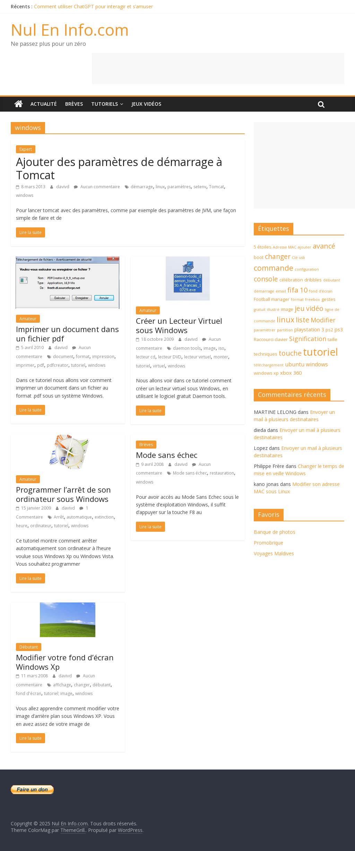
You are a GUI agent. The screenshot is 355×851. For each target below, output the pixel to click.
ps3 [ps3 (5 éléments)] (339, 329)
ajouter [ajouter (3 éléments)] (304, 247)
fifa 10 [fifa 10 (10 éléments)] (297, 290)
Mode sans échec (166, 455)
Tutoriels (104, 104)
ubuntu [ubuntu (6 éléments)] (294, 364)
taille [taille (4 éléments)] (332, 339)
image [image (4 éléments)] (287, 309)
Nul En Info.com (70, 29)
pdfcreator (57, 365)
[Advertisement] (218, 68)
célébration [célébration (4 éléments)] (291, 280)
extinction (104, 517)
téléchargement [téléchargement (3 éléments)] (269, 365)
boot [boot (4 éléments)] (258, 257)
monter (221, 357)
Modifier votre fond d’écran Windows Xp (65, 661)
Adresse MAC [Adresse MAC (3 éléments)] (284, 247)
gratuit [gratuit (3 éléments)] (260, 309)
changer (82, 685)
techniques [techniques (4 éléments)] (265, 354)
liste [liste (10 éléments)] (302, 319)
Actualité (44, 104)
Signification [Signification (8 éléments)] (307, 339)
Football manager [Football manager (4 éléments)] (271, 299)
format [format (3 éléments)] (297, 299)
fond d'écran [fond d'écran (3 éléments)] (320, 291)
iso (221, 348)
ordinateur (40, 526)
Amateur (27, 319)
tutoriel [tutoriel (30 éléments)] (320, 352)
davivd (63, 187)
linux (160, 187)
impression (103, 356)
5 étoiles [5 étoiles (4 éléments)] (262, 247)
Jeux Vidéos (146, 104)
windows (24, 195)
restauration (222, 473)
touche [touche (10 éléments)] (290, 353)
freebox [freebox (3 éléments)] (312, 299)
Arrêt (59, 517)
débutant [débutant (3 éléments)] (331, 280)
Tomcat (216, 187)
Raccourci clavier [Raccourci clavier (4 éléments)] (271, 339)
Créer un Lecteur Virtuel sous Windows (179, 325)
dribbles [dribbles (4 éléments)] (313, 280)
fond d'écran (28, 693)
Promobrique (268, 542)
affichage (62, 685)
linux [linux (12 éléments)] (285, 319)
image (210, 348)
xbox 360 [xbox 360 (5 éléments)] (291, 373)
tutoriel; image (58, 693)
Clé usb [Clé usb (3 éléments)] (298, 257)
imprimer (25, 365)
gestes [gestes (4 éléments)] (328, 299)
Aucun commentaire (97, 187)
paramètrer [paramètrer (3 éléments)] (265, 330)
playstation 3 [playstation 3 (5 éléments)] (309, 329)
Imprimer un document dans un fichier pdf (67, 333)
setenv (199, 187)
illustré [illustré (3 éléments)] (273, 309)
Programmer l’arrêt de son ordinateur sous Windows (63, 494)
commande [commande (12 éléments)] (273, 268)
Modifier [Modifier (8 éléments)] (323, 320)
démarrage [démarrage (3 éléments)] (264, 291)
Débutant (28, 647)
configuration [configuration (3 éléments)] (307, 269)
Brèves (74, 104)
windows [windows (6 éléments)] (317, 364)
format (82, 356)
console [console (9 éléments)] (266, 279)
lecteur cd (145, 357)
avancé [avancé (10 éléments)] (324, 246)
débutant (102, 685)
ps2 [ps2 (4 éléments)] (329, 330)
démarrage (142, 187)
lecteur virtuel (197, 357)
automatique (79, 517)
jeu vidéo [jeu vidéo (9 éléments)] (309, 308)
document (63, 356)
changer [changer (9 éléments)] (278, 256)
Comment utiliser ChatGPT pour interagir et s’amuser (93, 6)
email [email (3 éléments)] (281, 291)
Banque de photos (274, 532)
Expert (25, 149)
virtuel (159, 366)
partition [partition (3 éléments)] (285, 330)
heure (21, 526)
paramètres (179, 187)
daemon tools (187, 348)
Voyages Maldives (274, 553)
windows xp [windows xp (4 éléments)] (266, 373)
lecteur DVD (169, 357)
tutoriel (78, 365)
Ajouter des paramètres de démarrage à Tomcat (119, 168)
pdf (40, 365)
